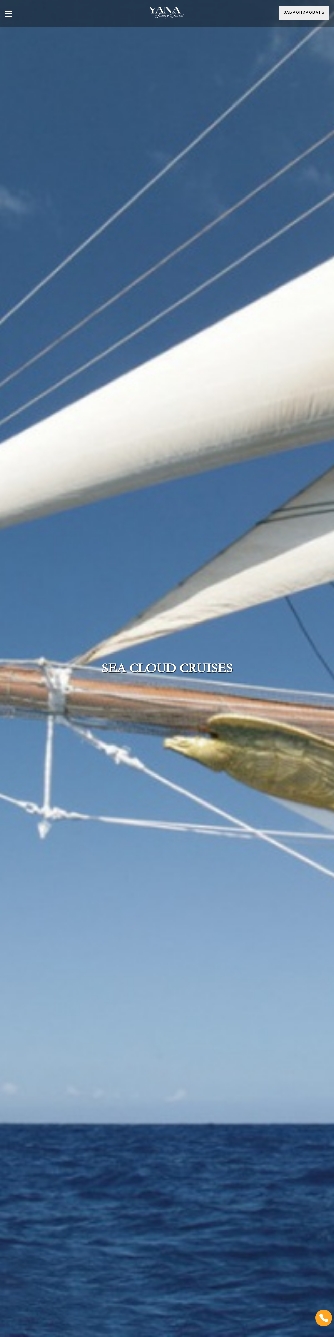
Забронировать (304, 12)
